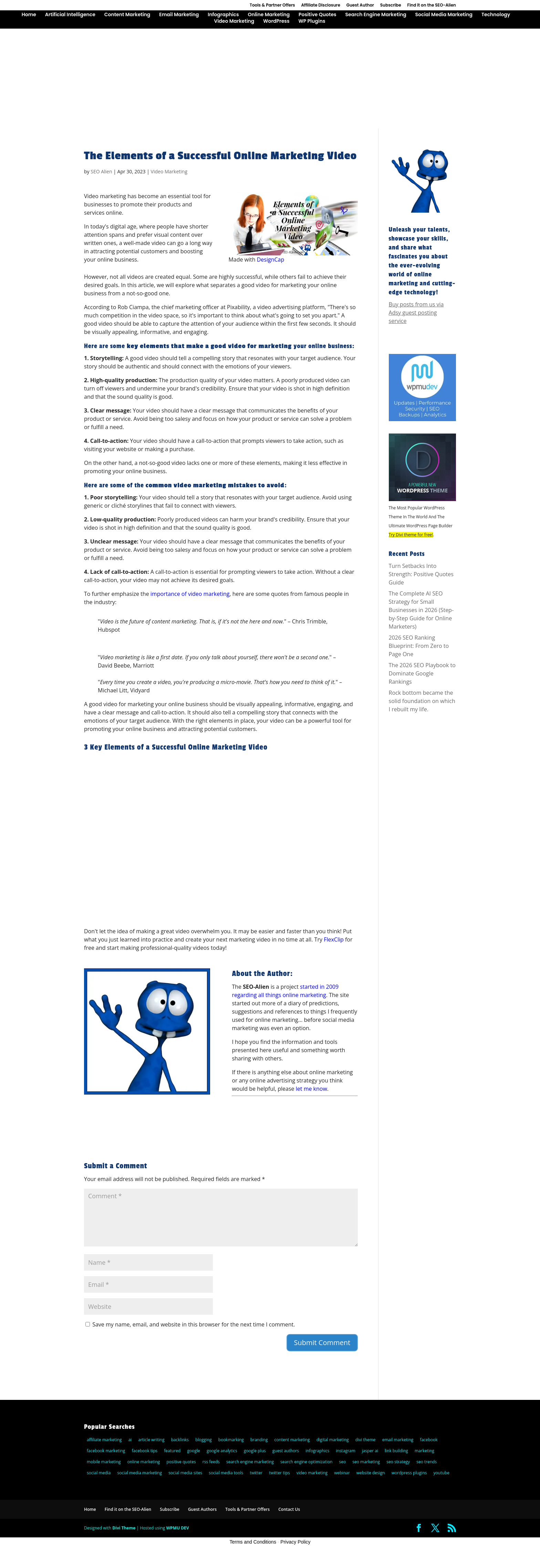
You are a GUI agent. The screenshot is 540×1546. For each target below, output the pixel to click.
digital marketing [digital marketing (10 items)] (332, 1440)
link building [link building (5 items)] (396, 1451)
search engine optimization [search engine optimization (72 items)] (306, 1462)
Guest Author (360, 5)
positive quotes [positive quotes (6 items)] (181, 1462)
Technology (495, 15)
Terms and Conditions (253, 1542)
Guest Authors (202, 1509)
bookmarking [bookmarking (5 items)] (231, 1440)
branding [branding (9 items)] (259, 1440)
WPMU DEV (177, 1528)
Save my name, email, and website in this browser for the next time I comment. (193, 1324)
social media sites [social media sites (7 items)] (185, 1473)
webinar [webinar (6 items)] (342, 1473)
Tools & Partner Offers (272, 5)
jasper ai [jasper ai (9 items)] (370, 1451)
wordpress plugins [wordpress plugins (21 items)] (409, 1473)
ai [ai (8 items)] (130, 1440)
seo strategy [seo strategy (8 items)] (398, 1462)
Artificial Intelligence (70, 15)
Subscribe (390, 5)
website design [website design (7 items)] (370, 1473)
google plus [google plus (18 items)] (255, 1451)
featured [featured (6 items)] (172, 1451)
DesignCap (270, 259)
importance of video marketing (190, 594)
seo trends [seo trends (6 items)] (426, 1462)
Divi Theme (123, 1528)
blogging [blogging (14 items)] (203, 1440)
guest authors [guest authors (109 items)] (285, 1451)
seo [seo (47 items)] (342, 1462)
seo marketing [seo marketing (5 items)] (366, 1462)
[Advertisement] (270, 77)
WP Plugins (311, 21)
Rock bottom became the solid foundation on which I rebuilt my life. (422, 701)
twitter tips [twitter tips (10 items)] (279, 1473)
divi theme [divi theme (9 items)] (365, 1440)
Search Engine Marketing (375, 15)
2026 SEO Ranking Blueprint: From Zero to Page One (419, 646)
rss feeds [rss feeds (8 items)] (211, 1462)
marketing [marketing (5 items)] (424, 1451)
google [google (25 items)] (193, 1451)
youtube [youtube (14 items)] (441, 1473)
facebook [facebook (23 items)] (428, 1440)
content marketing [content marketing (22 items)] (292, 1440)
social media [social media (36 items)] (99, 1473)
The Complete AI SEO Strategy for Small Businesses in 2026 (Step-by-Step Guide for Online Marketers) (421, 610)
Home (29, 15)
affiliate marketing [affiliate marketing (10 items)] (104, 1440)
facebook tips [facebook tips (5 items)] (144, 1451)
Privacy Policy (295, 1542)
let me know (311, 1088)
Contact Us (289, 1509)
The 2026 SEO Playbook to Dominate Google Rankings (422, 673)
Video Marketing (234, 21)
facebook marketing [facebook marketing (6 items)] (106, 1451)
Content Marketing (127, 15)
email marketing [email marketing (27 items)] (398, 1440)
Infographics (223, 15)
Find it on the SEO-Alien (431, 5)
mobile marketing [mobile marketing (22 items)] (104, 1462)
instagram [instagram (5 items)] (345, 1451)
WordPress (276, 21)
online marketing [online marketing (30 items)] (143, 1462)
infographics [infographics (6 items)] (317, 1451)
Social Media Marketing (444, 15)
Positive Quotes (317, 15)
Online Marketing (269, 15)
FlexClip (334, 939)
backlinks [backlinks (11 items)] (180, 1440)
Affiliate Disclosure (320, 5)
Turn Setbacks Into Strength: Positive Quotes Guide (421, 574)
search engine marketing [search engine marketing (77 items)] (250, 1462)
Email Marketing (179, 15)
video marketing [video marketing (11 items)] (312, 1473)
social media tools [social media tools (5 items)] (226, 1473)
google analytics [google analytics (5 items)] (222, 1451)
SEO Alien (101, 171)
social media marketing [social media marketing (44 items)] (139, 1473)
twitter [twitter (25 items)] (256, 1473)
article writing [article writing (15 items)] (151, 1440)
